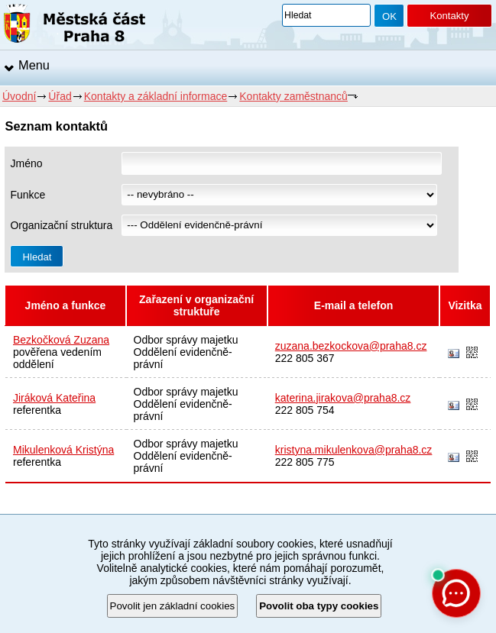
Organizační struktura (61, 225)
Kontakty (449, 15)
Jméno (26, 163)
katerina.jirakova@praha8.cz (343, 398)
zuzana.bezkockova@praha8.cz (351, 346)
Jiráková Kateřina (54, 398)
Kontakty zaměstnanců (293, 96)
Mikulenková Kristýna (63, 450)
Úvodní (19, 96)
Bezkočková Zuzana (61, 340)
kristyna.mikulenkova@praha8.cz (354, 450)
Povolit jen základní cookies (172, 606)
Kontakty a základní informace (156, 96)
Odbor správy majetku (186, 340)
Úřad (59, 96)
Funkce (27, 195)
